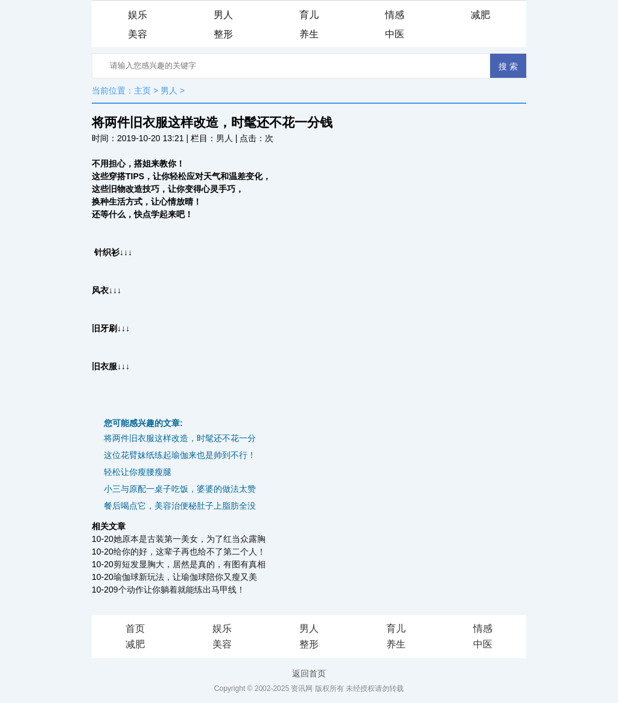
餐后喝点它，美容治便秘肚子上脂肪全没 (180, 506)
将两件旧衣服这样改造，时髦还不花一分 (180, 438)
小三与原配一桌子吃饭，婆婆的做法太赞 (180, 489)
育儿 (309, 15)
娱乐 (137, 15)
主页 (142, 90)
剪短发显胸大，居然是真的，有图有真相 (189, 564)
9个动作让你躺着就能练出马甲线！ (179, 589)
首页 (135, 628)
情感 (394, 15)
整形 (223, 34)
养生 (309, 34)
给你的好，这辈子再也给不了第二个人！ (189, 551)
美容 (137, 34)
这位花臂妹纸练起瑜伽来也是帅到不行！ (180, 455)
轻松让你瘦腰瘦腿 (137, 472)
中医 (394, 34)
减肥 (480, 15)
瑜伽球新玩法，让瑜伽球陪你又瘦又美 (185, 577)
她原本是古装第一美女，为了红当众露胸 (189, 539)
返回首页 (309, 673)
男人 (223, 15)
